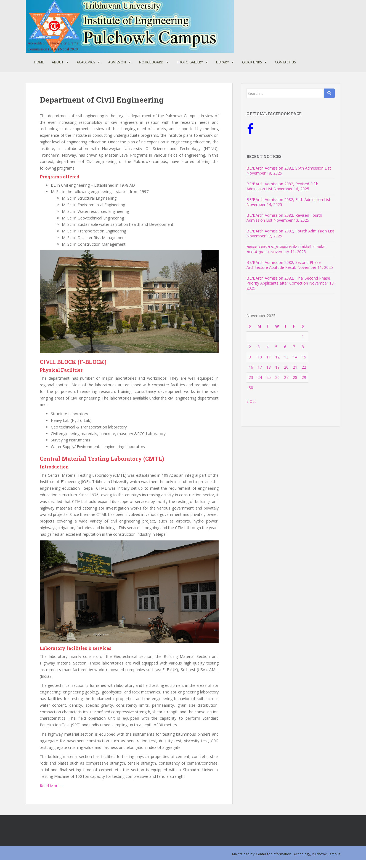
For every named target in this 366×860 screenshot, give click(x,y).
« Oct (251, 401)
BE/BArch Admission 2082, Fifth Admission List (288, 199)
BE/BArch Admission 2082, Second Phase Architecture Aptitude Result (283, 265)
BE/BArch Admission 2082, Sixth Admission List (288, 168)
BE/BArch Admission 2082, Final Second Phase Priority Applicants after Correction (288, 280)
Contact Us (285, 62)
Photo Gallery (190, 62)
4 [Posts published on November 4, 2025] (267, 346)
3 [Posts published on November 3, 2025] (259, 346)
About (57, 62)
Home (39, 62)
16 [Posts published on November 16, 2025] (251, 367)
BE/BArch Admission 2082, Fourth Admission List (290, 231)
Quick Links (252, 62)
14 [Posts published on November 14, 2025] (295, 357)
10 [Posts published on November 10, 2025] (260, 357)
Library (222, 62)
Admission (117, 62)
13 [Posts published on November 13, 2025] (286, 357)
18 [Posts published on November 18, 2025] (268, 367)
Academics (86, 62)
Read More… (51, 785)
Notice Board (151, 62)
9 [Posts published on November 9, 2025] (250, 357)
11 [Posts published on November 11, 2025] (268, 357)
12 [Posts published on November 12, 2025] (277, 357)
